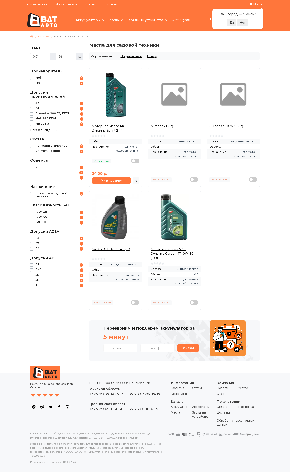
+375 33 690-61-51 (143, 409)
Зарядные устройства (145, 20)
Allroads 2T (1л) (162, 126)
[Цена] (40, 56)
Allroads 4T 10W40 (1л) (226, 126)
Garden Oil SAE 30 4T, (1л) (111, 249)
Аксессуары (181, 20)
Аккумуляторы (88, 20)
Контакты (110, 4)
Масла (114, 20)
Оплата (222, 407)
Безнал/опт (179, 394)
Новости (223, 388)
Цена (151, 56)
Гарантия (177, 388)
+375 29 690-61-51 (105, 409)
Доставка (223, 412)
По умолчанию (131, 56)
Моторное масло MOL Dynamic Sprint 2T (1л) (109, 128)
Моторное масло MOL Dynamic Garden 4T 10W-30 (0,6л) (172, 253)
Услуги (243, 388)
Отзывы (222, 394)
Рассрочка (246, 407)
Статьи (90, 4)
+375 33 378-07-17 (144, 394)
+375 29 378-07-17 (106, 394)
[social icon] (33, 406)
